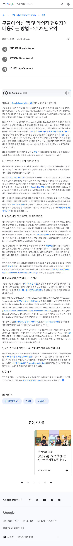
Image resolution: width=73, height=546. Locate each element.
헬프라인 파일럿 (17, 204)
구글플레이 (42, 401)
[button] (68, 39)
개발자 (28, 401)
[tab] (22, 482)
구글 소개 (40, 521)
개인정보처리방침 (11, 521)
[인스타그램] (30, 500)
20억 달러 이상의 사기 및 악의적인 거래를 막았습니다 (49, 131)
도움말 (8, 537)
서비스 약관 (27, 521)
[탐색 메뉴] (4, 4)
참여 (63, 135)
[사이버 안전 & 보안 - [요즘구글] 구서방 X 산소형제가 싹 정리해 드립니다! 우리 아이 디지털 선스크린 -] (34, 452)
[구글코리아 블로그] (4, 15)
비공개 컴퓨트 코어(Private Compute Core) (29, 363)
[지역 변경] (38, 537)
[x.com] (37, 500)
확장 (69, 333)
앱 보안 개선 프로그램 (16, 177)
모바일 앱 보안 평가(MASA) (29, 301)
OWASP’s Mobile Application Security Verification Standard (27, 311)
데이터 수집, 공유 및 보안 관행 (30, 290)
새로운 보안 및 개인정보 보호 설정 (19, 357)
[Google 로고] (8, 513)
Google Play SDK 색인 (39, 187)
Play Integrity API (52, 322)
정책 (35, 152)
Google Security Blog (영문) (22, 103)
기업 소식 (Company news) (23, 15)
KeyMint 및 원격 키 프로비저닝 (27, 322)
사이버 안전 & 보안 (12, 401)
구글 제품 (52, 521)
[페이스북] (52, 500)
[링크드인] (59, 500)
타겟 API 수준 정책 (42, 234)
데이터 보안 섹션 (30, 284)
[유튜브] (44, 500)
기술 (43, 15)
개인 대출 (49, 246)
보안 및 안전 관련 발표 (31, 380)
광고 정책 (11, 266)
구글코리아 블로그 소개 (13, 528)
